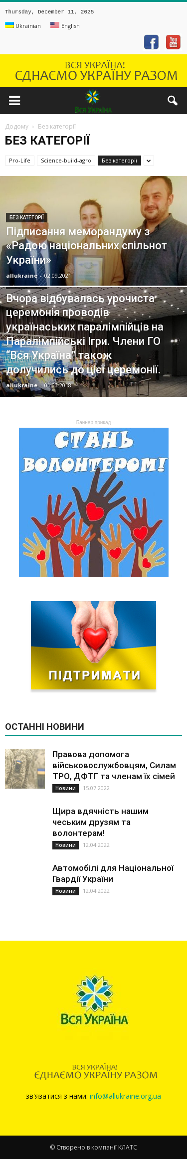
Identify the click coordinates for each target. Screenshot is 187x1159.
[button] (173, 100)
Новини (65, 788)
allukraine (21, 275)
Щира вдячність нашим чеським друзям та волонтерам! (100, 822)
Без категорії (119, 160)
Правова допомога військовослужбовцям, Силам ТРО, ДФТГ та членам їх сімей (114, 765)
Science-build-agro (66, 160)
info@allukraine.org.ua (125, 1096)
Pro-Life (19, 160)
